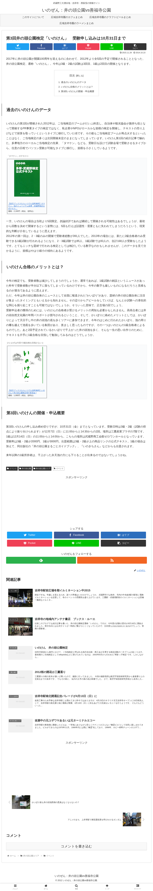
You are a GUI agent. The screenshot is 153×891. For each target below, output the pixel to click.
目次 (72, 75)
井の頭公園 (25, 469)
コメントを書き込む (76, 852)
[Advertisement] (76, 772)
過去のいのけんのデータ (73, 82)
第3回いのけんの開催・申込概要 (77, 92)
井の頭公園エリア (42, 469)
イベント (12, 469)
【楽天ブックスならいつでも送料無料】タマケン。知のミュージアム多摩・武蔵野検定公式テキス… (26, 207)
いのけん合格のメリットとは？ (77, 87)
